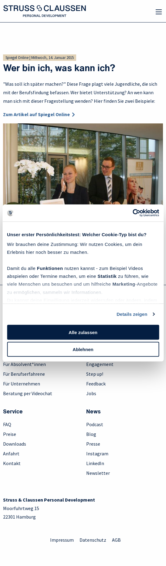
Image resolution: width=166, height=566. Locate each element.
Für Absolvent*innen (24, 364)
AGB (116, 540)
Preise (9, 434)
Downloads (14, 444)
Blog (91, 434)
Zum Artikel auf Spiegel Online (36, 114)
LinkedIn (95, 463)
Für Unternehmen (21, 384)
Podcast (94, 424)
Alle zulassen (83, 332)
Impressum (62, 540)
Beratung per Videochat (27, 393)
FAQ (7, 424)
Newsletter (98, 473)
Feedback (96, 384)
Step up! (94, 374)
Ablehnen (83, 349)
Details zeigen (132, 314)
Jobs (91, 393)
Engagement (99, 364)
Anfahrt (11, 453)
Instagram (97, 453)
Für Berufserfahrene (24, 374)
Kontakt (12, 463)
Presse (93, 444)
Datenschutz (93, 540)
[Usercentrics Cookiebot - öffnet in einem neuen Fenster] (132, 213)
